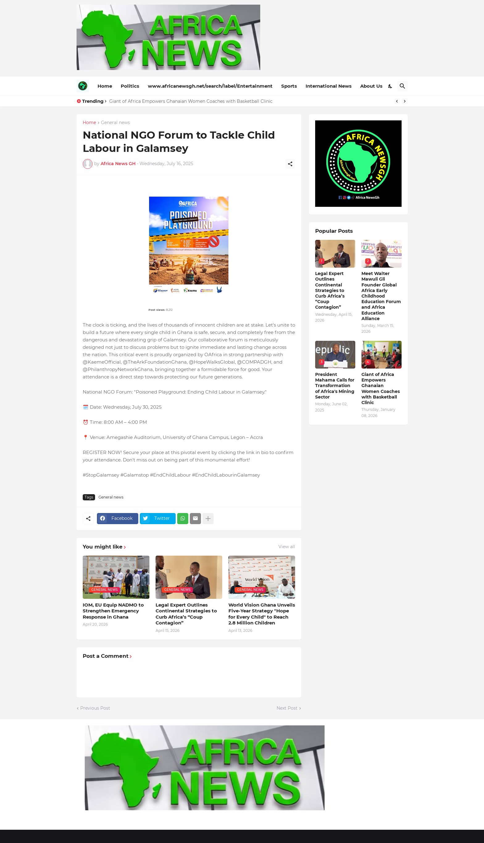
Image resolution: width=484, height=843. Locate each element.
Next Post (287, 708)
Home (105, 86)
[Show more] (208, 518)
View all (286, 547)
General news (115, 122)
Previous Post (95, 708)
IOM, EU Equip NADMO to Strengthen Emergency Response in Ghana (113, 611)
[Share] (290, 164)
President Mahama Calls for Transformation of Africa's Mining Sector (334, 386)
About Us (371, 86)
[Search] (402, 86)
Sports (289, 86)
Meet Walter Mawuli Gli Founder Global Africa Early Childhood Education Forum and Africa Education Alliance (381, 296)
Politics (130, 86)
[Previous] (397, 101)
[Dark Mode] (390, 86)
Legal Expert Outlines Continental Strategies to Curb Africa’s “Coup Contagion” (186, 614)
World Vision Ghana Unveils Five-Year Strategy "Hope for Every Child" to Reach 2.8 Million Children (261, 614)
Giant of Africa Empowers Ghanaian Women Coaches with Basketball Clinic (191, 101)
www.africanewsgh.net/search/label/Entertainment (210, 86)
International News (329, 86)
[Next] (405, 101)
